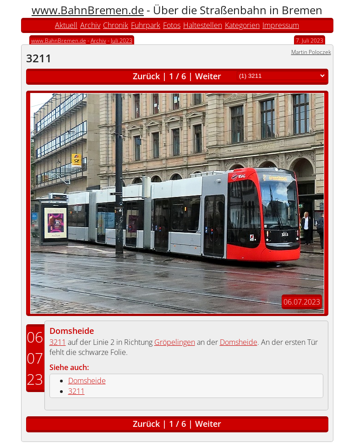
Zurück (146, 76)
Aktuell (66, 25)
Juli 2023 (121, 40)
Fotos (171, 25)
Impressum (280, 25)
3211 (57, 342)
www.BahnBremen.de (88, 9)
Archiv (90, 25)
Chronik (115, 25)
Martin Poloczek (311, 52)
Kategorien (242, 25)
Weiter (208, 76)
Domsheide (71, 330)
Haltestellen (202, 25)
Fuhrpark (145, 25)
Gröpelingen (174, 342)
